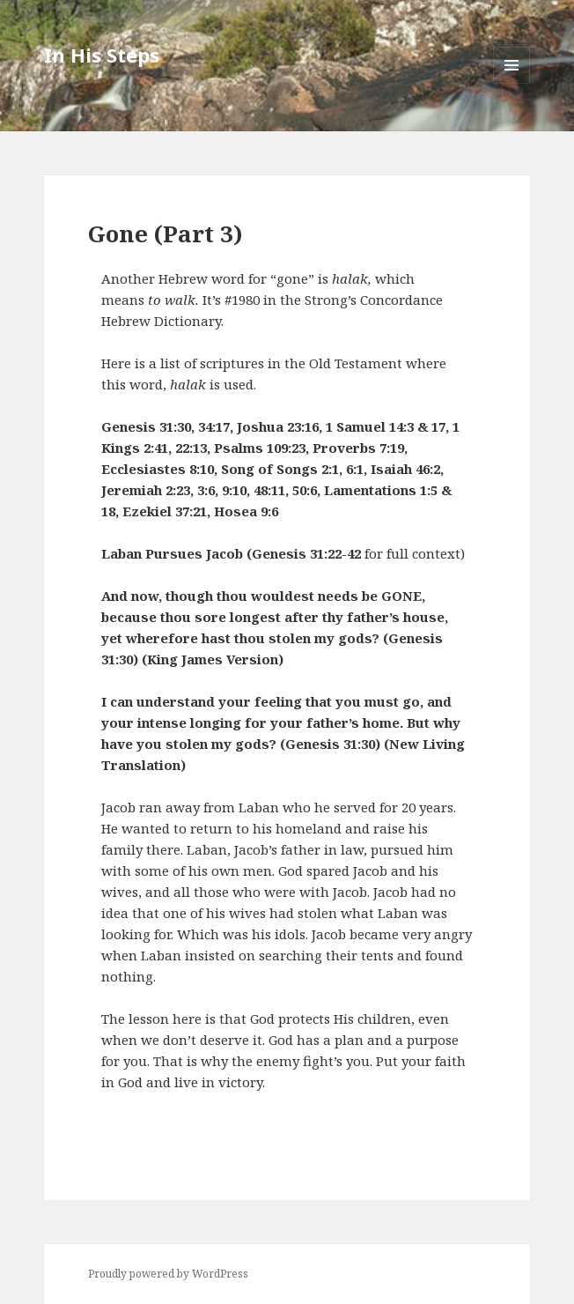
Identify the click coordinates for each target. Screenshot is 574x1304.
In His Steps (101, 54)
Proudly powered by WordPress (168, 1273)
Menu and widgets (512, 83)
